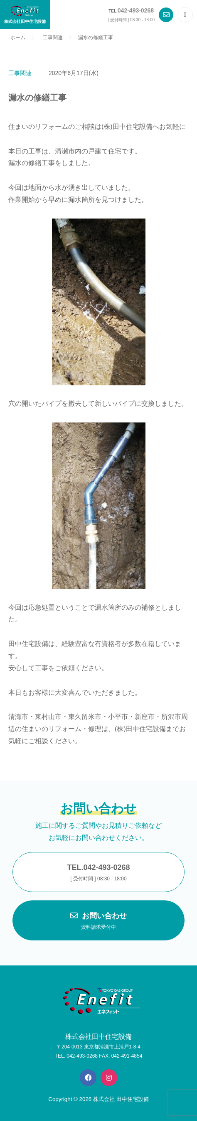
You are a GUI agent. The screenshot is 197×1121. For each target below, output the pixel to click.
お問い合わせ (98, 922)
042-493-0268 (136, 10)
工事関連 (20, 73)
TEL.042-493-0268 (98, 873)
